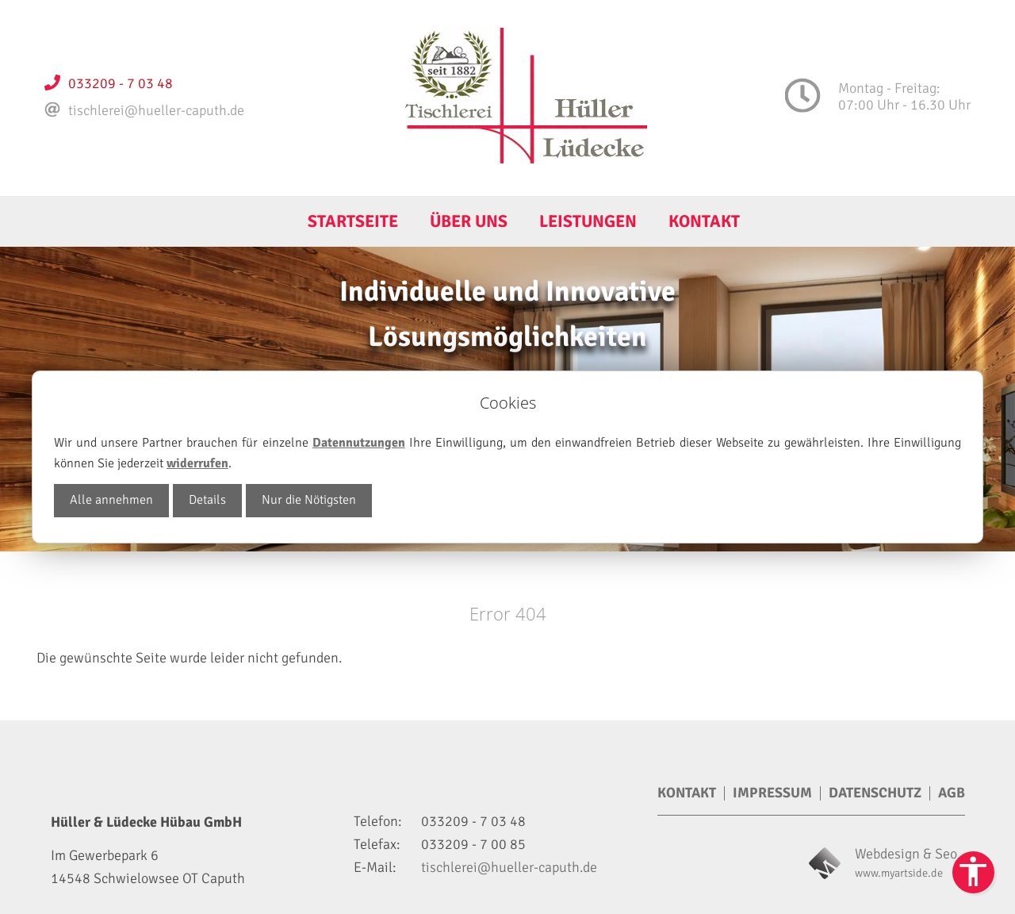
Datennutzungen (358, 443)
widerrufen (197, 463)
